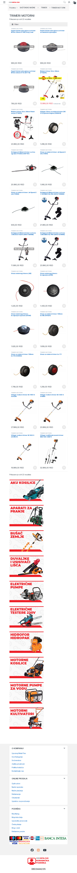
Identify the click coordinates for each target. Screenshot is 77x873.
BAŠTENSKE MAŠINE (27, 8)
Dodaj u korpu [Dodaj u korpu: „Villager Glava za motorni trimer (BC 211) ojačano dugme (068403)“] (64, 144)
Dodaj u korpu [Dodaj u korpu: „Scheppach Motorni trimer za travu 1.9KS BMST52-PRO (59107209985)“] (64, 265)
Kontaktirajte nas (18, 771)
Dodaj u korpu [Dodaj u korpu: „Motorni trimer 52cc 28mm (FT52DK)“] (64, 103)
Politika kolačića (18, 767)
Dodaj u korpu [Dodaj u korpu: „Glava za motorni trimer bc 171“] (64, 387)
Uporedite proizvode (19, 821)
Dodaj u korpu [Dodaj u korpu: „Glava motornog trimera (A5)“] (35, 306)
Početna (12, 8)
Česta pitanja (16, 824)
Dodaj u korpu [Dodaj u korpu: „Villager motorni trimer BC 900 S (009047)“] (35, 468)
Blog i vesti (16, 828)
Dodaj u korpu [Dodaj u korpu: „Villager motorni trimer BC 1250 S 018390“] (64, 427)
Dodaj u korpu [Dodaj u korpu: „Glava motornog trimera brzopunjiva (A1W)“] (64, 306)
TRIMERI (44, 8)
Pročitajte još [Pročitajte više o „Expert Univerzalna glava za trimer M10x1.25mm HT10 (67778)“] (35, 103)
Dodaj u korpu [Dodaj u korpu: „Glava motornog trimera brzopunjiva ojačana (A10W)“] (35, 346)
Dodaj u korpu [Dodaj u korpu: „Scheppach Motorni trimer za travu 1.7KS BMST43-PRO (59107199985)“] (64, 225)
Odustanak (16, 798)
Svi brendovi (16, 760)
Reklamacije (16, 794)
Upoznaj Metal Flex (19, 753)
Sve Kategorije (17, 757)
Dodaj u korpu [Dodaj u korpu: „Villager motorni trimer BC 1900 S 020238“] (35, 427)
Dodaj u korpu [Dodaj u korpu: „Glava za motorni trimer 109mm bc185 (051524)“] (64, 346)
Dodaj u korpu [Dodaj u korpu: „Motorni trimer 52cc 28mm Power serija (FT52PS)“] (35, 144)
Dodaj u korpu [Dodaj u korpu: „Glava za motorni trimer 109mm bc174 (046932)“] (35, 387)
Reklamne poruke (18, 831)
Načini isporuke (17, 787)
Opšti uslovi (16, 784)
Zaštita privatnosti (18, 764)
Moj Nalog (15, 814)
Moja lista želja (17, 817)
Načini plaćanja (17, 791)
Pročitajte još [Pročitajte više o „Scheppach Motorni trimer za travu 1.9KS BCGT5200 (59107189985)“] (35, 265)
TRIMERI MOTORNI (17, 28)
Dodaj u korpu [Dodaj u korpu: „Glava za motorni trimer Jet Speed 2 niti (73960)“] (35, 225)
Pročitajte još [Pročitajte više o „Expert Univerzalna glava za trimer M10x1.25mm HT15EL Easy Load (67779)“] (35, 63)
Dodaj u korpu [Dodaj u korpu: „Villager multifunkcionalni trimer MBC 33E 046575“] (64, 468)
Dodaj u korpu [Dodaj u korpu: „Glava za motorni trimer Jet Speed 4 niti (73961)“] (64, 184)
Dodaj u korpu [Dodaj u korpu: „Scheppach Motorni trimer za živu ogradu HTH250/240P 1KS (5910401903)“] (35, 184)
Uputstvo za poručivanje (21, 801)
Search (64, 2)
